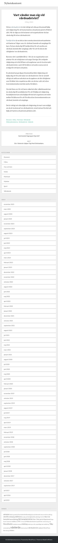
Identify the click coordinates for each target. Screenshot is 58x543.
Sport (5, 186)
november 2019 (9, 393)
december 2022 (9, 272)
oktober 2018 (8, 442)
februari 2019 (8, 432)
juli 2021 (6, 335)
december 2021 (9, 316)
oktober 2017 (8, 481)
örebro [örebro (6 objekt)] (12, 530)
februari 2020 (8, 384)
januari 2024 (8, 219)
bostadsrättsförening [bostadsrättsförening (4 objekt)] (24, 514)
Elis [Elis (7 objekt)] (7, 517)
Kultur (6, 172)
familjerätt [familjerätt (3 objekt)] (25, 517)
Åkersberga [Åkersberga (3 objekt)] (6, 530)
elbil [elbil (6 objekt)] (4, 517)
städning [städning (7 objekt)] (24, 524)
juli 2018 (6, 451)
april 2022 (7, 301)
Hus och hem (8, 167)
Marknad (20, 120)
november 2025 (9, 204)
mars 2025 (7, 209)
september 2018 (9, 447)
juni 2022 (7, 291)
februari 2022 (8, 306)
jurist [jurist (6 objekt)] (41, 519)
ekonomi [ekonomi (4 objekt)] (37, 514)
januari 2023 (8, 267)
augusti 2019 (8, 408)
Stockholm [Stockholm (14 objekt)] (8, 524)
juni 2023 (7, 243)
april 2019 (7, 422)
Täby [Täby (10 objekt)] (51, 524)
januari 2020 (8, 388)
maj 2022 (7, 296)
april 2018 (7, 466)
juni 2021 (7, 340)
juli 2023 (6, 238)
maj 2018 (7, 461)
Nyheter (6, 181)
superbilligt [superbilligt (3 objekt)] (38, 524)
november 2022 (9, 277)
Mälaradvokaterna (12, 122)
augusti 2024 (8, 214)
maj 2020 (7, 374)
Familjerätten (11, 40)
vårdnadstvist (16, 27)
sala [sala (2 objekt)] (50, 521)
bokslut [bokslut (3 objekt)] (16, 514)
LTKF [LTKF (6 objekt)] (18, 521)
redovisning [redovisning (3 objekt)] (46, 521)
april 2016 (7, 495)
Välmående (26, 120)
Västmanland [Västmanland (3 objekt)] (24, 528)
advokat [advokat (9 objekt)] (6, 514)
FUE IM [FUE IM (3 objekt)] (42, 517)
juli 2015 (6, 500)
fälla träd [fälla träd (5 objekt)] (47, 517)
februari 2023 (8, 262)
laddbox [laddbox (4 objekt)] (14, 521)
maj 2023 (7, 248)
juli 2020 (6, 364)
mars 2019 (7, 427)
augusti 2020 (8, 359)
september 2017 (9, 485)
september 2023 (9, 228)
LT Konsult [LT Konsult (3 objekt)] (23, 521)
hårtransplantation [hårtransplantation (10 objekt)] (25, 519)
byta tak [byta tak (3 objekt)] (33, 514)
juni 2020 (7, 369)
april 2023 (7, 253)
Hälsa (14, 120)
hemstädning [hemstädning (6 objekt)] (14, 519)
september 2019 (9, 403)
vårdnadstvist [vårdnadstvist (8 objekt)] (33, 528)
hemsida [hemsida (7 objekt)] (6, 519)
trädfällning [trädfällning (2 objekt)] (46, 524)
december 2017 (9, 476)
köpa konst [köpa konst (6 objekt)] (47, 519)
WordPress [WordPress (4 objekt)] (47, 528)
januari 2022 (8, 311)
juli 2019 (6, 413)
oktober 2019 (8, 398)
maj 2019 (7, 418)
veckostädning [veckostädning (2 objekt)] (6, 528)
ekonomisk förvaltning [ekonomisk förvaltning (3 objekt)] (46, 514)
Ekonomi (9, 120)
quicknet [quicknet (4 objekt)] (39, 521)
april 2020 (7, 379)
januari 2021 (8, 354)
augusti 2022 (8, 287)
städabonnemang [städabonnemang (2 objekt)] (17, 524)
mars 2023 (7, 258)
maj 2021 (7, 345)
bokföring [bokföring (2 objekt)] (12, 514)
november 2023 (9, 224)
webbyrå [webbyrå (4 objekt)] (40, 528)
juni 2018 (7, 456)
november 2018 (9, 437)
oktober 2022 (8, 282)
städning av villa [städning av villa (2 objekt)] (31, 524)
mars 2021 (7, 350)
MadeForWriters (47, 539)
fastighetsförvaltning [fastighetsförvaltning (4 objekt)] (34, 517)
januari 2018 (8, 471)
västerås (30, 122)
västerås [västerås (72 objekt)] (15, 527)
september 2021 (9, 325)
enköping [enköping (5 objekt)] (12, 517)
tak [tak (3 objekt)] (42, 524)
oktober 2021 (8, 321)
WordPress (32, 539)
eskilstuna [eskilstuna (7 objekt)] (18, 517)
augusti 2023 (8, 233)
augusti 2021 (8, 330)
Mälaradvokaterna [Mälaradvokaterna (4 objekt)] (31, 521)
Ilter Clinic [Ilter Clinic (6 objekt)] (36, 519)
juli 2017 (6, 490)
